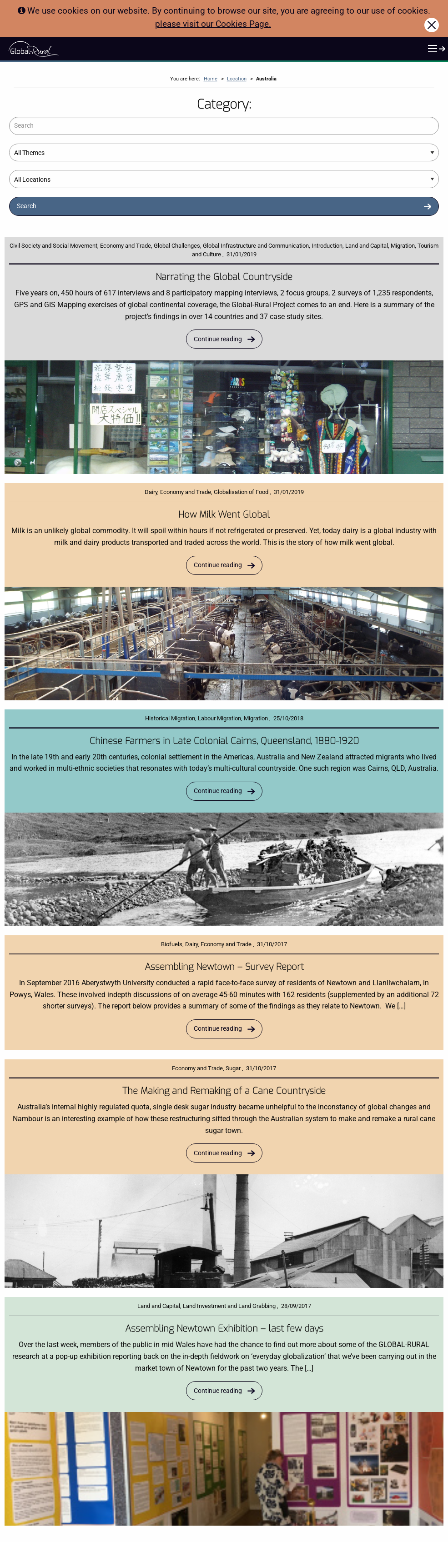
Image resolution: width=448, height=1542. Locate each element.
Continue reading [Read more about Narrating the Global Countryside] (218, 339)
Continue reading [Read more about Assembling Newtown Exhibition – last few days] (218, 1391)
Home (210, 79)
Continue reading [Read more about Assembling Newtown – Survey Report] (218, 1029)
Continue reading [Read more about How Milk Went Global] (218, 565)
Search (26, 206)
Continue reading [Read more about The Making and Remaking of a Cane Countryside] (218, 1153)
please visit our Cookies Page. (213, 24)
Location (237, 79)
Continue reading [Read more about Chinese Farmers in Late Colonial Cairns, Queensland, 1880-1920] (218, 791)
